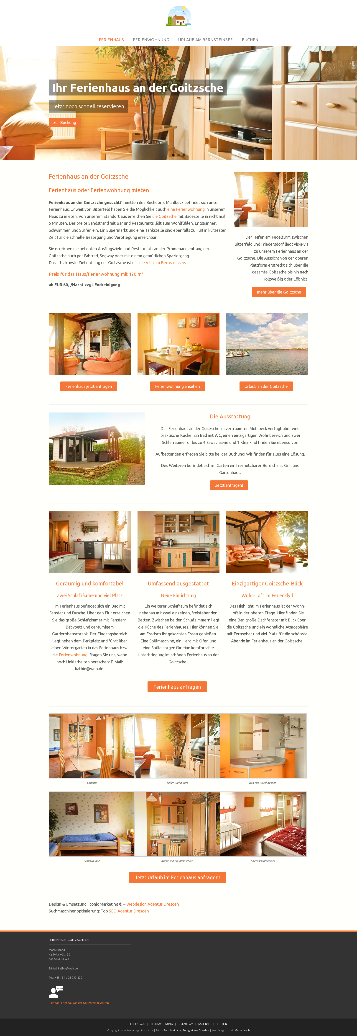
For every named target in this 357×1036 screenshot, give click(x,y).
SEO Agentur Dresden (129, 911)
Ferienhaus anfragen (177, 687)
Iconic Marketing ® (238, 1030)
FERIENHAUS (111, 39)
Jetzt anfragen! (229, 485)
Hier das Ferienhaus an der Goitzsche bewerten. (79, 1002)
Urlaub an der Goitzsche (266, 386)
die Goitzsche (164, 216)
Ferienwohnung (73, 654)
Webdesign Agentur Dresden (152, 904)
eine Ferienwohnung (186, 209)
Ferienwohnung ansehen (177, 386)
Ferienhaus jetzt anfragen (88, 386)
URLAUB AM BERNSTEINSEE (205, 39)
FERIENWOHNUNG (151, 39)
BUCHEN (250, 39)
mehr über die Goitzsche (279, 292)
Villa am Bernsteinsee (165, 262)
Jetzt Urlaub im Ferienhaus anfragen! (177, 877)
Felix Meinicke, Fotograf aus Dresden (186, 1030)
